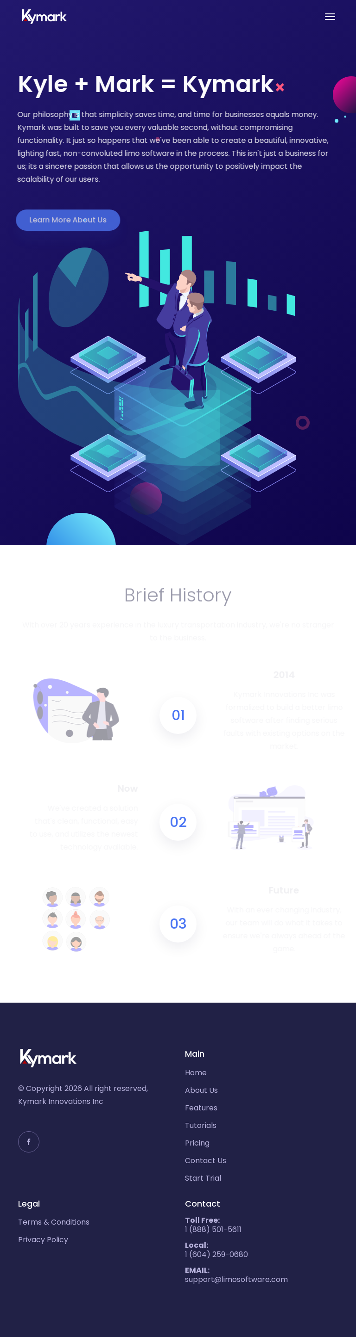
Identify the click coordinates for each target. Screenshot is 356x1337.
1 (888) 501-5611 (213, 1225)
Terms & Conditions (53, 1222)
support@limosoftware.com (236, 1275)
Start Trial (203, 1178)
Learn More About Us (64, 220)
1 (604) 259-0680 (216, 1250)
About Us (201, 1090)
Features (201, 1108)
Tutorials (200, 1125)
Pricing (197, 1143)
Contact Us (205, 1160)
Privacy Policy (43, 1240)
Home (196, 1073)
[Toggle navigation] (330, 16)
